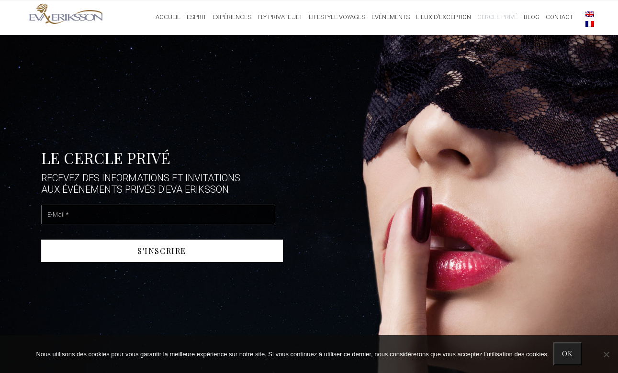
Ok (567, 354)
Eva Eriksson (66, 14)
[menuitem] (585, 14)
